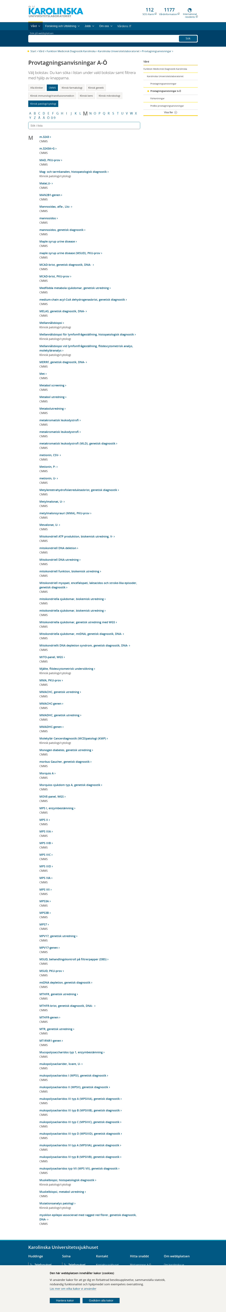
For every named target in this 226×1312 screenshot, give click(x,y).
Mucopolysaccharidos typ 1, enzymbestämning (71, 1052)
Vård (41, 51)
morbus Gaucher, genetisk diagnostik (64, 762)
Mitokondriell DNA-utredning (59, 560)
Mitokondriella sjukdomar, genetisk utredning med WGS (77, 622)
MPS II (43, 820)
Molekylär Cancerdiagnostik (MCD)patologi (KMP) (72, 738)
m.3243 (44, 137)
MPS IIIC (45, 854)
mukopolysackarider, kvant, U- (60, 1064)
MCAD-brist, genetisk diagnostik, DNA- (65, 265)
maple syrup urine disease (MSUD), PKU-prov (69, 253)
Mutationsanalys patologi (56, 1203)
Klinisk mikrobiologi (109, 95)
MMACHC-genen (50, 703)
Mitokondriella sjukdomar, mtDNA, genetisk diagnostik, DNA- (80, 634)
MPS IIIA (45, 831)
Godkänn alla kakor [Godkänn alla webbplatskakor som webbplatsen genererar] (101, 1300)
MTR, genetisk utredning (55, 1029)
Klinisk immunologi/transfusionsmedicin (52, 95)
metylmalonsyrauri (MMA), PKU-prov (64, 513)
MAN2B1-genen (49, 195)
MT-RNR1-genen (50, 1040)
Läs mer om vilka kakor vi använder (73, 1288)
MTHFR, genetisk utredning (57, 994)
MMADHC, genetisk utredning (59, 715)
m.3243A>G (47, 148)
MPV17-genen (48, 947)
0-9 (53, 118)
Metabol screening (51, 385)
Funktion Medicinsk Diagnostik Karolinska (71, 51)
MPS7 (43, 924)
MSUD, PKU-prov (50, 971)
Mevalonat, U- (48, 525)
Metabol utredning (52, 397)
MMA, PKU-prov (50, 680)
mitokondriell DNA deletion (57, 548)
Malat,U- (45, 183)
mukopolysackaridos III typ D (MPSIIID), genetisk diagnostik (79, 1133)
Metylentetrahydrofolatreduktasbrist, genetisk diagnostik (78, 490)
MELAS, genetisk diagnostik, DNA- (62, 311)
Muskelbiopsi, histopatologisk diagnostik (66, 1180)
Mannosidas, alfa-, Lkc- (54, 206)
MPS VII (44, 889)
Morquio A (46, 773)
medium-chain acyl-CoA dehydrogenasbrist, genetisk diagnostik (82, 299)
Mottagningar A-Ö (140, 1264)
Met (42, 374)
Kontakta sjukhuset (107, 1264)
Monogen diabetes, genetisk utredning (65, 750)
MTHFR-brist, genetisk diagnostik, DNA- (66, 1006)
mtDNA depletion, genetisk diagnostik (64, 982)
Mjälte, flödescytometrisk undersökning (66, 669)
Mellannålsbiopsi (50, 323)
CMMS (52, 87)
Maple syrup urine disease (57, 241)
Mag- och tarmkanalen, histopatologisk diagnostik (73, 172)
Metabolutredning (51, 408)
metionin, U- (47, 478)
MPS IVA (45, 878)
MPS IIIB (45, 843)
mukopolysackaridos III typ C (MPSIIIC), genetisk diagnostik (79, 1122)
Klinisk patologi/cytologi (43, 103)
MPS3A (44, 901)
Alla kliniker (36, 87)
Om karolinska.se (174, 1264)
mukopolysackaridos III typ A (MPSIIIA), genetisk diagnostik (79, 1099)
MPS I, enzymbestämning (56, 808)
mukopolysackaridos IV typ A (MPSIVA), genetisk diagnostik (79, 1145)
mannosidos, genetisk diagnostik (61, 230)
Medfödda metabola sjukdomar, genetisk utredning (74, 288)
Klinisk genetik (96, 87)
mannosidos (47, 218)
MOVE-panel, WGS (51, 796)
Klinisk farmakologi (72, 87)
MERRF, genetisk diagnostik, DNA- (62, 362)
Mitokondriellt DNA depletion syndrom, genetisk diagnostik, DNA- (83, 645)
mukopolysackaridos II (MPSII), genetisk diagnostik (73, 1087)
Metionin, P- (47, 467)
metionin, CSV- (49, 455)
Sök (188, 38)
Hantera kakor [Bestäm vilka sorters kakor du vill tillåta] (65, 1300)
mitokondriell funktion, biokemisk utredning (69, 571)
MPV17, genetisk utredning (57, 936)
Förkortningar (157, 98)
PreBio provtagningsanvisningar (167, 105)
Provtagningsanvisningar (156, 51)
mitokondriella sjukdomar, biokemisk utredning (71, 599)
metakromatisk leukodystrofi (59, 420)
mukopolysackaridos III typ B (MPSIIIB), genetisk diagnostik (79, 1110)
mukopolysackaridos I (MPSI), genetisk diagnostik (72, 1075)
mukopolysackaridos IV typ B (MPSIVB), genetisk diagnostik (79, 1157)
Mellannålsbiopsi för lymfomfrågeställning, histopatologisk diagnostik (86, 334)
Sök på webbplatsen (43, 38)
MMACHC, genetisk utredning (59, 692)
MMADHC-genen (50, 727)
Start (33, 51)
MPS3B (44, 913)
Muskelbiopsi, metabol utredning (61, 1192)
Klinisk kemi (86, 95)
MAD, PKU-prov (49, 160)
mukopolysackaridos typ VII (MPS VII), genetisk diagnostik (78, 1168)
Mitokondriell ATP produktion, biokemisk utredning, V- (76, 536)
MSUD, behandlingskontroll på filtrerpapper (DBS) (73, 959)
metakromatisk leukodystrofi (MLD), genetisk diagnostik (77, 443)
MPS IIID (45, 866)
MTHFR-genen (48, 1017)
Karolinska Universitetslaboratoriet (119, 51)
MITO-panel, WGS (51, 657)
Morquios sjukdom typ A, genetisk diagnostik (69, 785)
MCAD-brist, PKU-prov (54, 276)
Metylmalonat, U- (51, 501)
